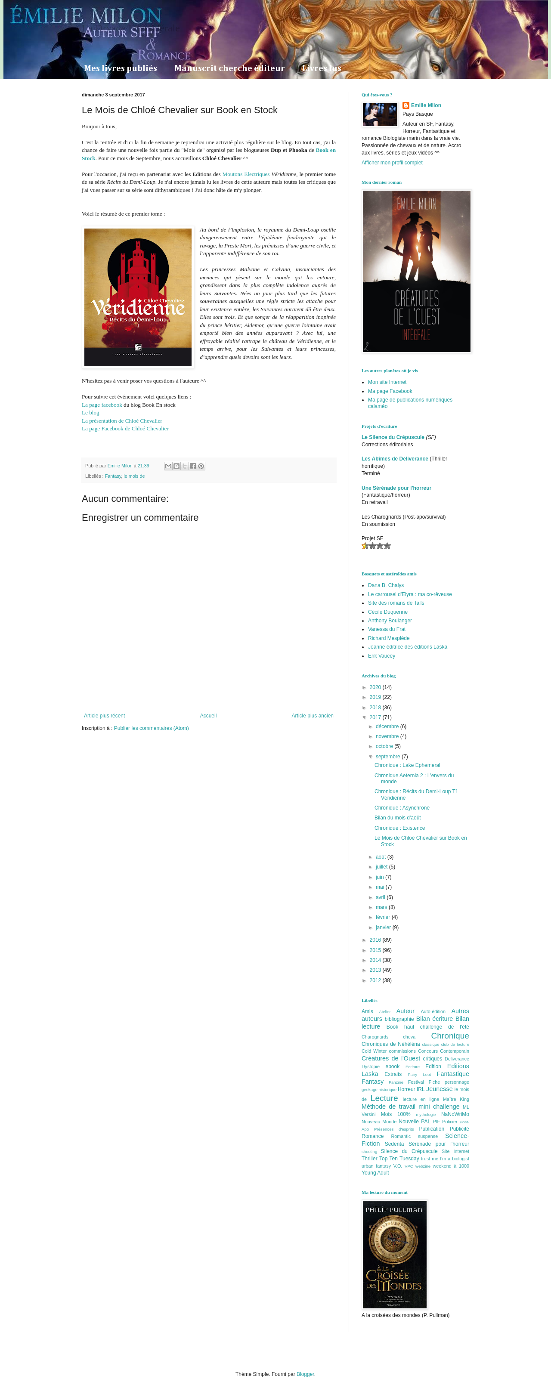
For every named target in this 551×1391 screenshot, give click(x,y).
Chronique (450, 1035)
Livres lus (321, 68)
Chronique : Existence (400, 828)
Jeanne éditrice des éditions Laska (407, 647)
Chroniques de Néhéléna (391, 1044)
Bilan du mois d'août (398, 818)
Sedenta (394, 1144)
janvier (384, 927)
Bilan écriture (434, 1018)
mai (381, 887)
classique (431, 1044)
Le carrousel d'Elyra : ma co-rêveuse (410, 594)
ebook (393, 1066)
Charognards (375, 1036)
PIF (436, 1121)
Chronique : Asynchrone (402, 808)
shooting (369, 1151)
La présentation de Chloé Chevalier (122, 420)
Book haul (400, 1027)
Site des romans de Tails (396, 603)
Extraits (393, 1074)
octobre (385, 746)
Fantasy (113, 476)
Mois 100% (396, 1114)
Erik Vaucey (381, 656)
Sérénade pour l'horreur (439, 1144)
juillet (382, 867)
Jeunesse (439, 1088)
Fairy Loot (419, 1074)
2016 (376, 940)
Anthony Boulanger (390, 621)
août (381, 857)
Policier (449, 1121)
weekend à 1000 (451, 1165)
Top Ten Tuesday (399, 1159)
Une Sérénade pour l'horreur (396, 488)
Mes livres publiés (120, 68)
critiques (433, 1059)
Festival (416, 1082)
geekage (370, 1089)
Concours (428, 1051)
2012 (376, 980)
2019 (376, 697)
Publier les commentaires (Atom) (151, 728)
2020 (376, 687)
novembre (388, 736)
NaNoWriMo (455, 1114)
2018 (376, 708)
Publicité (459, 1129)
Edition (433, 1066)
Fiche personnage (449, 1082)
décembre (388, 726)
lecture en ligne (421, 1099)
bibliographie (399, 1019)
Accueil (208, 716)
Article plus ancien (313, 716)
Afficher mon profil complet (392, 163)
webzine (422, 1166)
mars (382, 907)
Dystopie (371, 1066)
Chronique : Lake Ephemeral (407, 765)
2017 (376, 717)
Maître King (456, 1099)
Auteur (405, 1011)
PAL (425, 1122)
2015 (376, 950)
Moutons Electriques (245, 174)
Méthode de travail (388, 1106)
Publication (431, 1129)
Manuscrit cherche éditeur (229, 68)
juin (380, 877)
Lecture (384, 1098)
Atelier (384, 1011)
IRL (421, 1089)
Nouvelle (409, 1122)
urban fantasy (376, 1165)
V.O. (397, 1165)
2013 (376, 970)
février (384, 917)
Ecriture (413, 1066)
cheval (409, 1036)
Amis (367, 1011)
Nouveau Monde (379, 1121)
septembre (389, 757)
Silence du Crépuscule (409, 1151)
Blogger (305, 1374)
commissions (402, 1051)
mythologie (426, 1114)
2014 (376, 960)
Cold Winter (374, 1051)
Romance (373, 1136)
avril (381, 897)
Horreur (406, 1089)
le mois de (134, 476)
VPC (409, 1166)
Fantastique (453, 1073)
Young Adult (375, 1173)
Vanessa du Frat (387, 629)
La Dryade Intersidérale (131, 28)
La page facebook (102, 405)
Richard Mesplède (389, 638)
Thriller (370, 1159)
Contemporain (454, 1051)
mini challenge (438, 1106)
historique (388, 1089)
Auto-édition (433, 1011)
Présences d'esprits (394, 1129)
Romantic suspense (414, 1136)
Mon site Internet (387, 382)
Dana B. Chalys (386, 585)
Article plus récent (104, 716)
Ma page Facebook (390, 391)
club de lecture (455, 1044)
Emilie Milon (426, 105)
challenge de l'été (444, 1027)
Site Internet (455, 1151)
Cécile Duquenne (388, 612)
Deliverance (457, 1058)
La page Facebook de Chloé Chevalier (125, 428)
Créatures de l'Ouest (391, 1058)
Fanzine (396, 1082)
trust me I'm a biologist (445, 1158)
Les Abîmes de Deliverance (395, 459)
